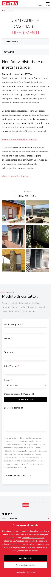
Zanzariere (11, 41)
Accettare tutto (25, 558)
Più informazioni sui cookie (33, 538)
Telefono (9, 352)
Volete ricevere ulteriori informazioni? (19, 139)
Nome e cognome (13, 324)
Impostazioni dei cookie (25, 572)
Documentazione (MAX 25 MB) (19, 393)
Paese (8, 380)
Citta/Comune (11, 366)
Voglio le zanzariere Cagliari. (15, 176)
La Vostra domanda (13, 407)
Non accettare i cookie (25, 565)
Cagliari (9, 51)
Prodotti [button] (7, 514)
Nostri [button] (9, 518)
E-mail (8, 338)
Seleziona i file (25, 399)
